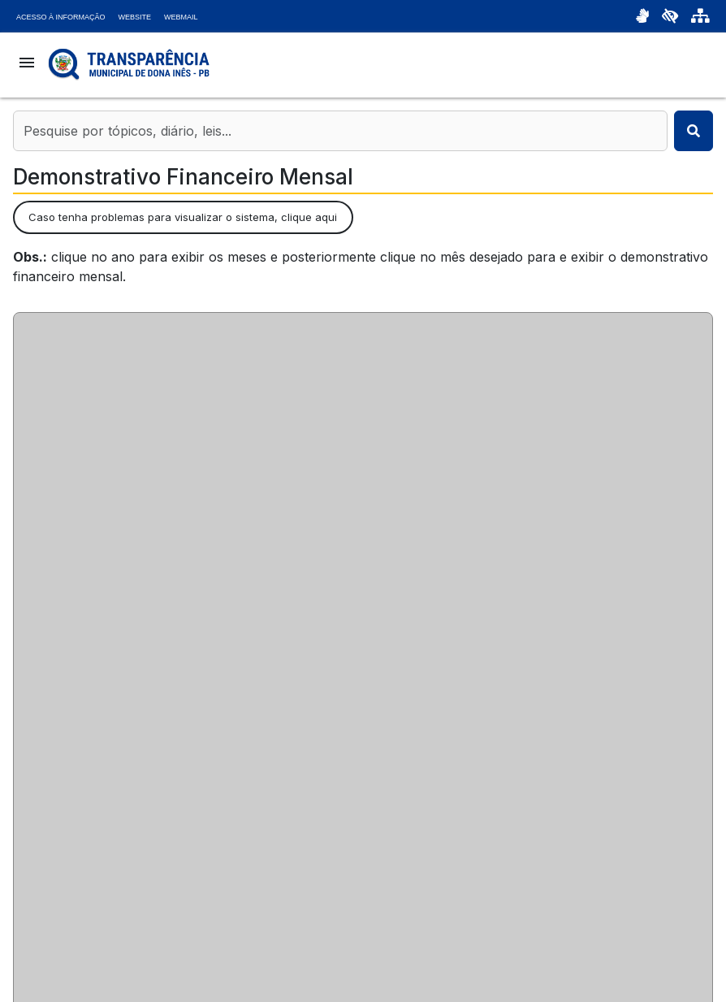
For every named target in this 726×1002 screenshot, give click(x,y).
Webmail (181, 17)
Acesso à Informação (61, 17)
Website (135, 17)
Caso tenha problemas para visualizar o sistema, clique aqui (182, 216)
